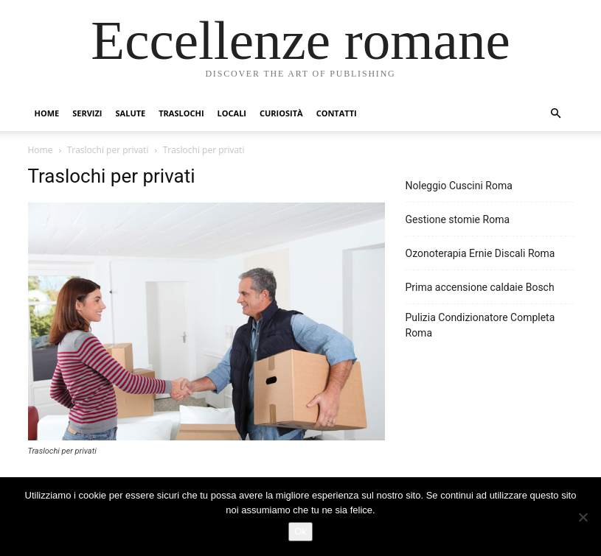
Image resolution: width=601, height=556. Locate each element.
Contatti (336, 113)
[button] (556, 114)
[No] (582, 517)
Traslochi (181, 113)
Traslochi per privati (108, 150)
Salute (131, 113)
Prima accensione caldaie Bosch (480, 287)
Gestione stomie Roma (458, 219)
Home (47, 113)
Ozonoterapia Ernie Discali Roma (480, 253)
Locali (232, 113)
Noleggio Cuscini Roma (459, 185)
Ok (300, 531)
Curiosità (281, 113)
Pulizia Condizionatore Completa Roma (480, 325)
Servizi (87, 113)
